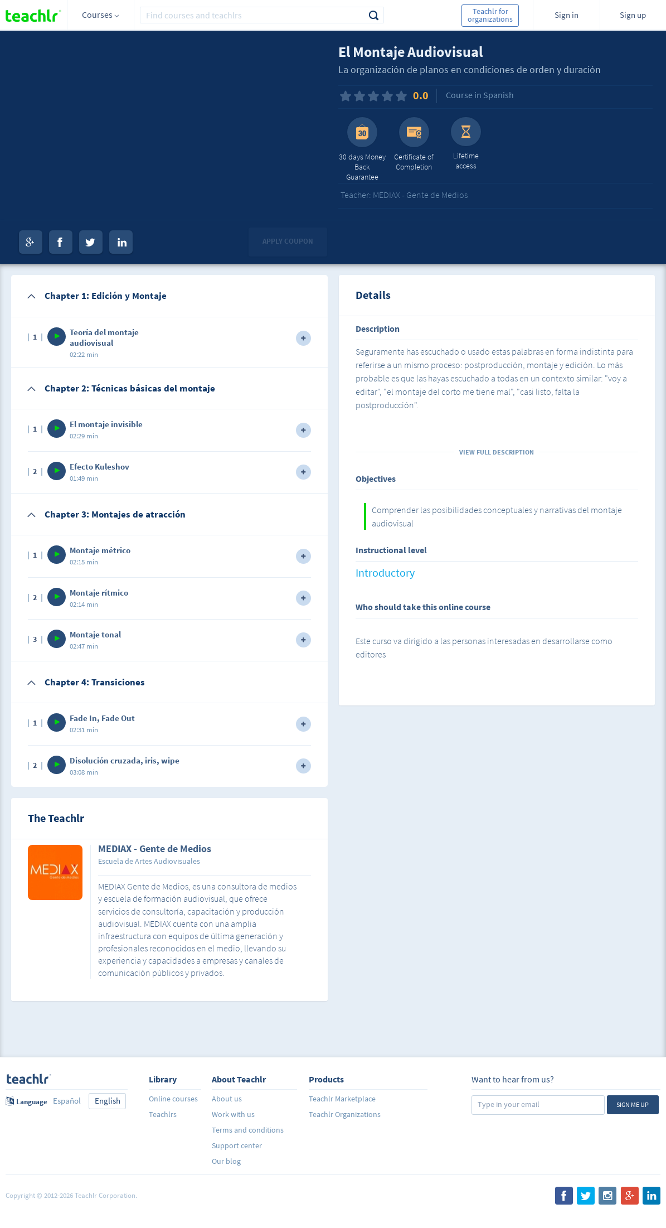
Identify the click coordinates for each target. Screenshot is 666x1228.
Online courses (173, 1099)
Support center (237, 1145)
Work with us (233, 1114)
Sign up (633, 14)
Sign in (567, 14)
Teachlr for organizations (490, 15)
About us (227, 1099)
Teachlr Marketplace (342, 1099)
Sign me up (632, 1104)
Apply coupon (287, 241)
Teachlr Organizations (345, 1114)
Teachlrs (163, 1114)
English (107, 1100)
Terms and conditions (248, 1130)
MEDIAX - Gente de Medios (154, 849)
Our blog (226, 1161)
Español (67, 1100)
